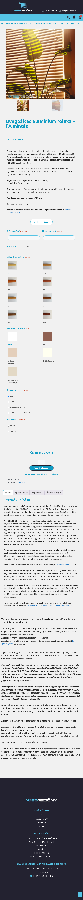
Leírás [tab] (8, 492)
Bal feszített (19, 407)
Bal (11, 396)
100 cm (13, 431)
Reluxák (39, 23)
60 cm (12, 426)
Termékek (14, 23)
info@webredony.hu (69, 11)
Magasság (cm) (52, 231)
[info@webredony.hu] (60, 11)
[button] (68, 17)
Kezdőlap (5, 23)
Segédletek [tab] (37, 492)
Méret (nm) (12, 246)
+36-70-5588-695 (51, 11)
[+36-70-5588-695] (43, 11)
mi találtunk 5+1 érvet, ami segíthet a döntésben (50, 605)
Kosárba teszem (41, 468)
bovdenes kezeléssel (64, 564)
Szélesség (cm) (17, 231)
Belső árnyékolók (27, 23)
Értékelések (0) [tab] (54, 492)
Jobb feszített (20, 413)
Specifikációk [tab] (21, 492)
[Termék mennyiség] (41, 462)
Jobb (12, 402)
